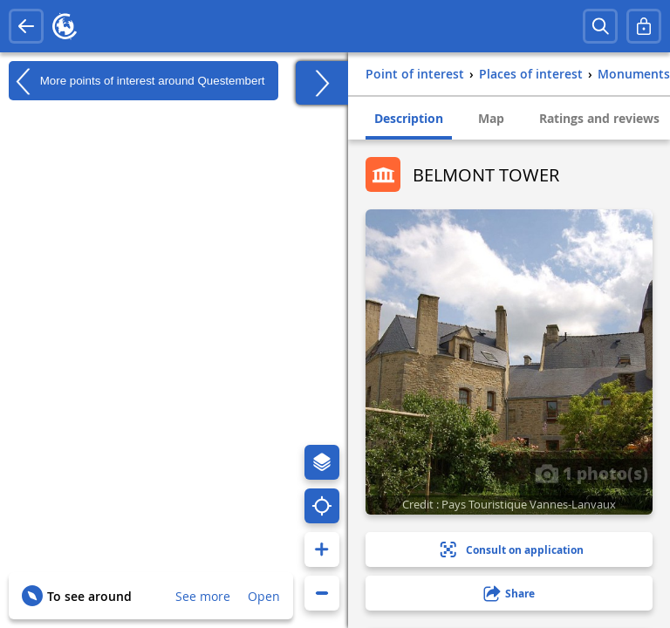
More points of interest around (137, 81)
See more (202, 596)
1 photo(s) (591, 473)
